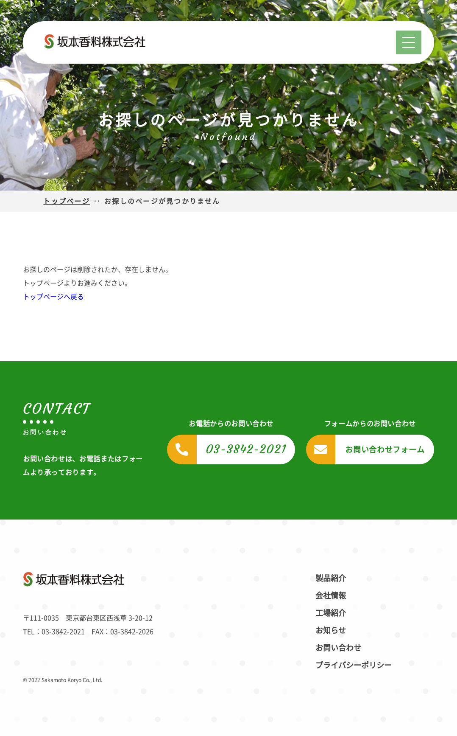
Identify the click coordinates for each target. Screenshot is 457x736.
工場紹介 (330, 613)
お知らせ (330, 630)
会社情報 (330, 595)
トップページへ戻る (53, 296)
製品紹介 (330, 578)
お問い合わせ (338, 648)
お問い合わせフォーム (384, 449)
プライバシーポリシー (353, 665)
